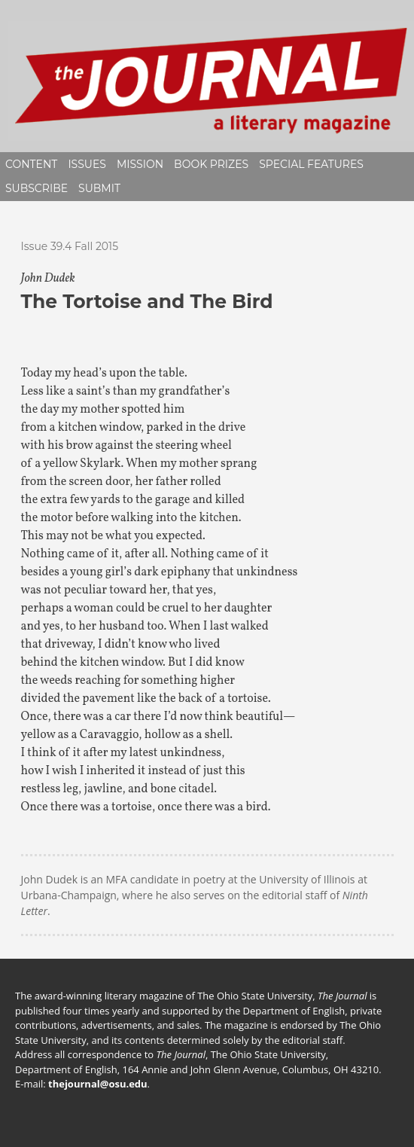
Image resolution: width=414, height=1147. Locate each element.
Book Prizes (211, 164)
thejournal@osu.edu (98, 1084)
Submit (99, 188)
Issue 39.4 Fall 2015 (70, 246)
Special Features (311, 164)
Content (31, 164)
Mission (140, 164)
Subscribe (36, 188)
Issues (87, 164)
